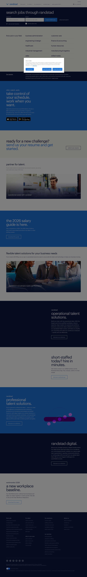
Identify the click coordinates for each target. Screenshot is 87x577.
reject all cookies (47, 69)
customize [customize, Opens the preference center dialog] (29, 69)
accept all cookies (57, 69)
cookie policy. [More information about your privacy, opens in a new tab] (35, 65)
